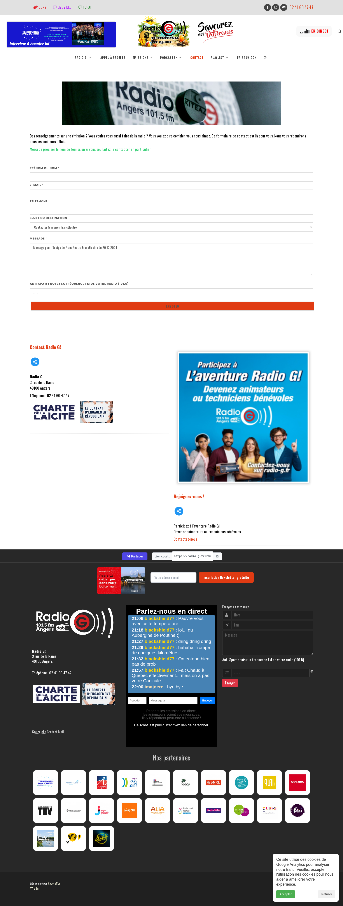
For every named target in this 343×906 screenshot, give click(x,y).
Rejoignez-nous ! (189, 496)
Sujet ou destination (48, 218)
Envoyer (230, 683)
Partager (134, 557)
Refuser (326, 896)
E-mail (36, 185)
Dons (39, 7)
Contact (197, 57)
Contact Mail (55, 732)
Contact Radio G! (45, 347)
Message (38, 239)
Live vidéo (62, 7)
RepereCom (54, 883)
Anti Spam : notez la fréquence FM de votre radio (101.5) (79, 284)
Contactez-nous (185, 539)
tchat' (85, 7)
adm (34, 888)
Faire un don (247, 57)
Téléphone (39, 202)
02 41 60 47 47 (301, 7)
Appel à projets (113, 57)
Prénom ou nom (44, 168)
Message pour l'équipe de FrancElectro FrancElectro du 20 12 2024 (171, 259)
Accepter (286, 896)
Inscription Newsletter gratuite (226, 577)
